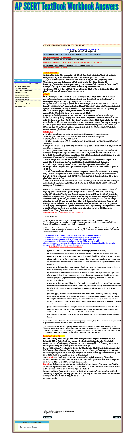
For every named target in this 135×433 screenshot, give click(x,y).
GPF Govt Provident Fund (22, 86)
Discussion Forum (20, 106)
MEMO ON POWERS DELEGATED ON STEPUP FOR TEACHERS (63, 60)
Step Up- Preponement (21, 95)
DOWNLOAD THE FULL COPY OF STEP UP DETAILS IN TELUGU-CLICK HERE (68, 65)
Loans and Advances (21, 88)
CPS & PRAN (19, 101)
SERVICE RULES (58, 413)
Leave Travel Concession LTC (24, 90)
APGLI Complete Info (21, 93)
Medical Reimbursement (22, 97)
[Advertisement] (82, 28)
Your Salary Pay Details (22, 99)
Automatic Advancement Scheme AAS (26, 84)
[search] (33, 427)
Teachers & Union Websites (23, 104)
